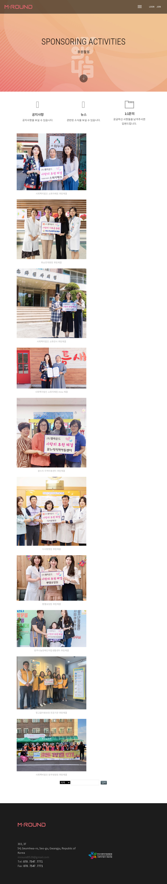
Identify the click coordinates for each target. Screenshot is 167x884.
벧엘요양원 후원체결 (51, 604)
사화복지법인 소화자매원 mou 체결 (51, 392)
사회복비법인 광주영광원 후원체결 (51, 775)
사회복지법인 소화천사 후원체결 (51, 341)
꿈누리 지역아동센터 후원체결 (51, 471)
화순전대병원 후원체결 (51, 262)
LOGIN (151, 7)
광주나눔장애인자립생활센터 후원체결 (51, 650)
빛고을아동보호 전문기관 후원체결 (51, 713)
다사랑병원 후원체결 (51, 549)
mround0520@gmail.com (33, 857)
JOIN (159, 7)
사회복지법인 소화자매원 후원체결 (51, 193)
